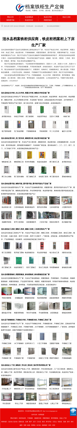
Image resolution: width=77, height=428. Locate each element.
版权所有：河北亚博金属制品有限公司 (30, 411)
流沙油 (10, 421)
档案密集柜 (48, 20)
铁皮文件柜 (48, 17)
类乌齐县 (48, 421)
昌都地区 (44, 425)
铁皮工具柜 (67, 17)
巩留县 (60, 421)
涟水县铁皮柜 (39, 26)
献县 (28, 425)
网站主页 (10, 17)
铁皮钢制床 (29, 17)
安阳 (25, 425)
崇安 (53, 425)
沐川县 (38, 425)
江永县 (39, 421)
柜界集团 (41, 414)
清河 (68, 421)
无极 (64, 421)
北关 (34, 421)
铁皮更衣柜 (29, 20)
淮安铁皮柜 (29, 26)
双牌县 (33, 425)
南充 (43, 421)
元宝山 (55, 421)
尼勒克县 (21, 421)
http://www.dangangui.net (50, 411)
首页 (11, 26)
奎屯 (49, 425)
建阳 (21, 425)
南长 (72, 421)
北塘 (26, 421)
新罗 (30, 421)
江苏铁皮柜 (21, 26)
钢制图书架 (10, 20)
